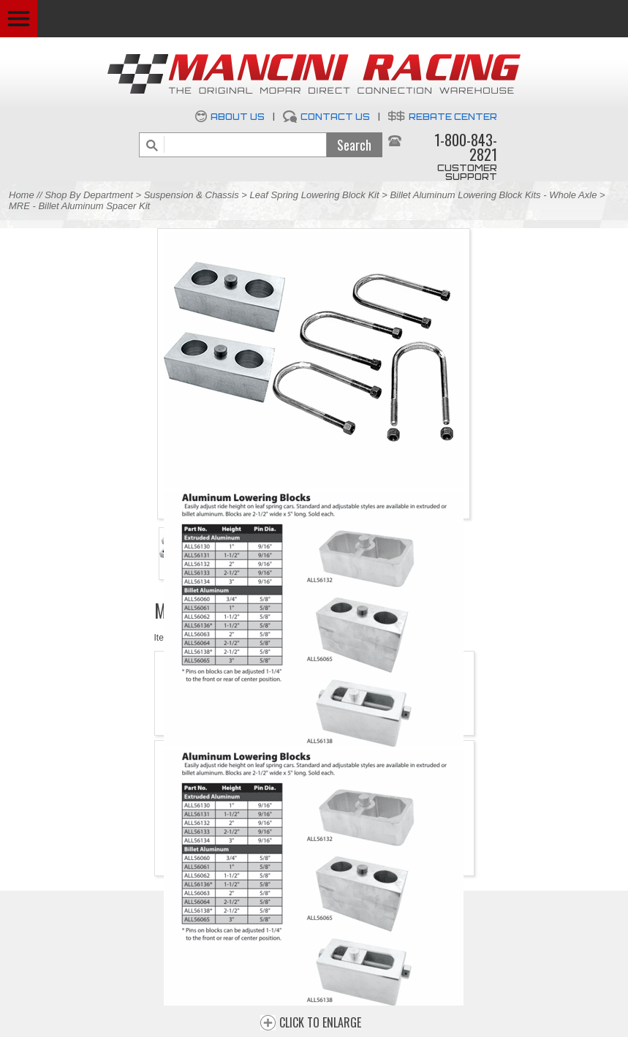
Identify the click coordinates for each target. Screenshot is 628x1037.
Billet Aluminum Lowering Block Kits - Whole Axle (493, 194)
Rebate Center (453, 116)
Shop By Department (89, 194)
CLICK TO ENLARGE (320, 1023)
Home (21, 194)
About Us (238, 116)
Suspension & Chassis (193, 194)
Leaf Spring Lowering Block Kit (314, 194)
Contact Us (335, 116)
